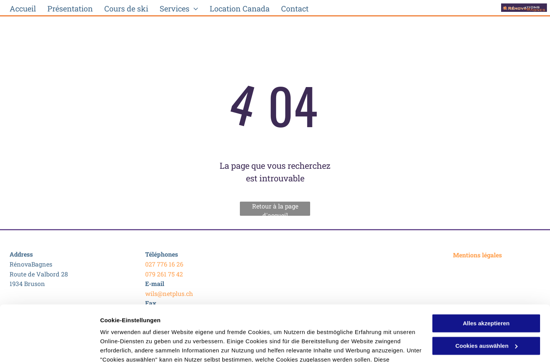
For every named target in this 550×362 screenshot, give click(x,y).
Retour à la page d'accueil (275, 209)
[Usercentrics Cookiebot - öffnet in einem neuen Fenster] (49, 347)
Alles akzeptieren (486, 271)
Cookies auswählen (127, 347)
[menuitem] (23, 8)
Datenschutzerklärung (132, 326)
